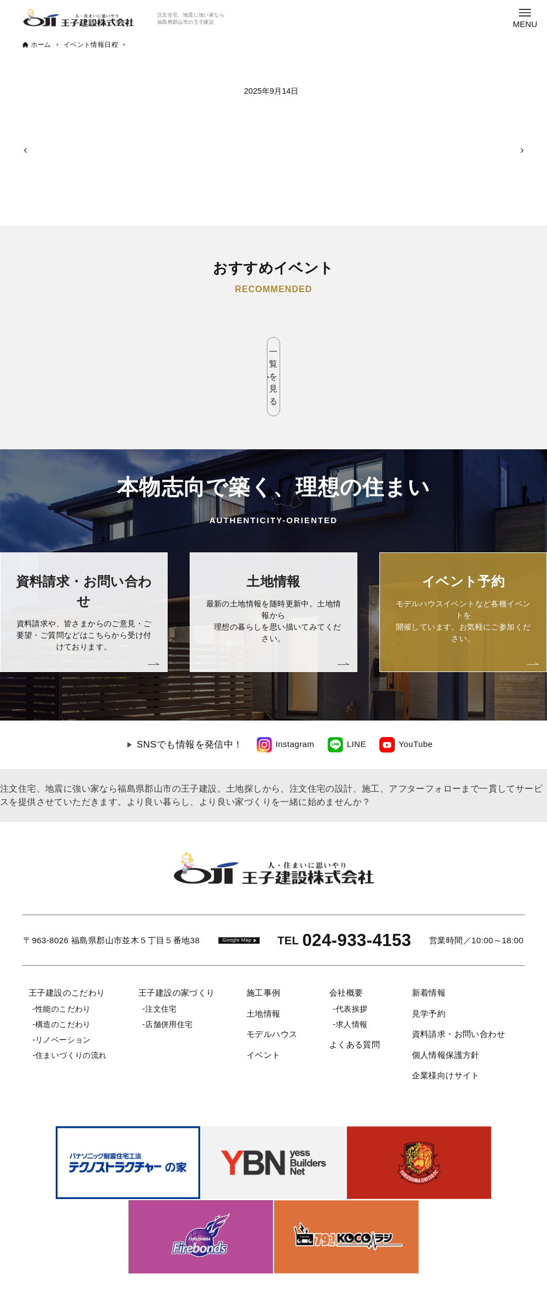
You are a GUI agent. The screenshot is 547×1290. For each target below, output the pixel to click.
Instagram (295, 695)
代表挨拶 (352, 960)
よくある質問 (354, 996)
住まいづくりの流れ (71, 1006)
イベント (263, 1006)
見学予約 (429, 965)
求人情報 (352, 975)
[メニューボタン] (525, 18)
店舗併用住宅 (168, 975)
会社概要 (346, 944)
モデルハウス (271, 985)
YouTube (416, 695)
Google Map (236, 891)
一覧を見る (274, 352)
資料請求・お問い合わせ (458, 985)
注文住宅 (161, 960)
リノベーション (63, 991)
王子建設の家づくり (176, 944)
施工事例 (263, 944)
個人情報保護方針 (446, 1006)
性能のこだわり (63, 960)
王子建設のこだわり (67, 944)
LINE (356, 695)
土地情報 (263, 965)
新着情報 (429, 944)
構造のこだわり (63, 975)
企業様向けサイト (446, 1026)
